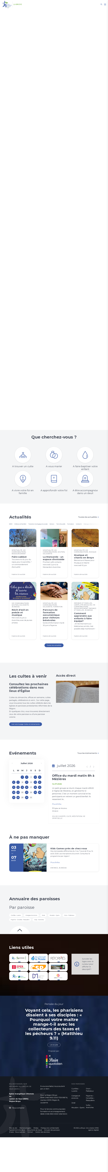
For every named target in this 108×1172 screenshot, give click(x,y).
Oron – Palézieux (86, 943)
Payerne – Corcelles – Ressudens (24, 948)
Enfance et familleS (24, 524)
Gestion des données (42, 1167)
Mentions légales (25, 1163)
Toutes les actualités (88, 517)
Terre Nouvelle (76, 524)
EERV (11, 524)
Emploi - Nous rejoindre (17, 1167)
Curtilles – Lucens (18, 943)
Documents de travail (34, 1165)
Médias (35, 1163)
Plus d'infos (57, 823)
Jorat (54, 943)
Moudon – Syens (67, 943)
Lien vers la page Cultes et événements (27, 741)
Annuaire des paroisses (52, 1165)
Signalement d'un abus (17, 1165)
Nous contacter (18, 1143)
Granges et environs (38, 943)
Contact (30, 1167)
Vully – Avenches (49, 948)
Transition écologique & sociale (47, 524)
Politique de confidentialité (50, 1163)
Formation (89, 524)
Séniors (65, 524)
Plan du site (13, 1163)
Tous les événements (88, 770)
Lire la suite (53, 1079)
